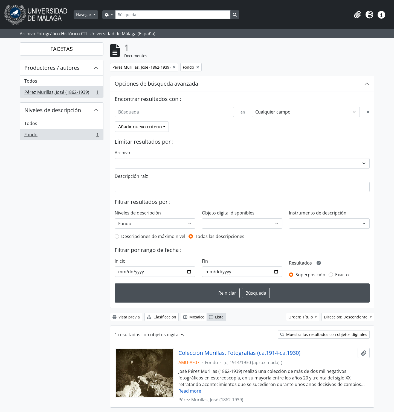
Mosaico (193, 317)
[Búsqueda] (173, 14)
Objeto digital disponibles (228, 213)
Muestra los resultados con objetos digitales (323, 334)
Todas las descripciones (219, 236)
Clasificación (161, 317)
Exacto (342, 275)
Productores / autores (52, 67)
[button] (357, 15)
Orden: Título (301, 317)
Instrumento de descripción (317, 213)
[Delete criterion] (368, 112)
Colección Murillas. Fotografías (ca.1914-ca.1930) (239, 353)
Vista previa (126, 317)
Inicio (120, 261)
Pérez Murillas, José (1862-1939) (61, 93)
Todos (30, 81)
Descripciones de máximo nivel (153, 236)
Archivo (122, 153)
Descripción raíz (131, 176)
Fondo (61, 135)
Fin (205, 261)
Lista (216, 317)
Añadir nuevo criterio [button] (140, 127)
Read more (189, 391)
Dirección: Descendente (346, 317)
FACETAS (61, 49)
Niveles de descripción (52, 110)
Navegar (84, 14)
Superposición (310, 275)
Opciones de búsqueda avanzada (156, 83)
